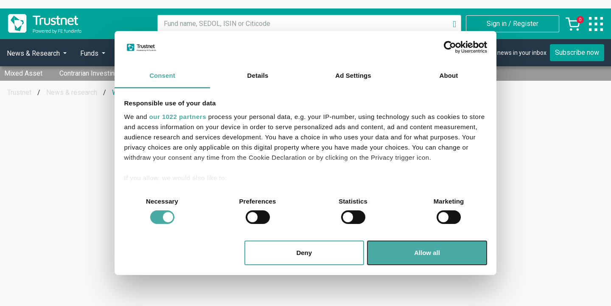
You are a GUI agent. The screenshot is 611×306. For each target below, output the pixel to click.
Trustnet (19, 92)
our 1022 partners (177, 116)
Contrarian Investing (88, 73)
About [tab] (449, 75)
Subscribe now (577, 52)
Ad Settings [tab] (353, 75)
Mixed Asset (23, 73)
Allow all (427, 252)
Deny (304, 252)
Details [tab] (258, 75)
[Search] (454, 23)
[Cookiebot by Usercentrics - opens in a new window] (450, 47)
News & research (71, 92)
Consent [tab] (162, 75)
